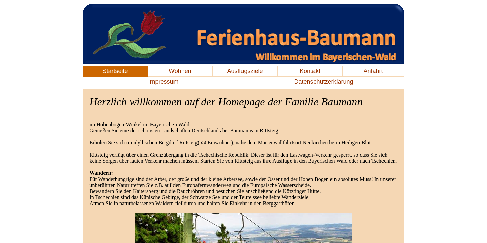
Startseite (115, 71)
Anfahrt (373, 71)
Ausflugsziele (245, 71)
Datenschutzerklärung (323, 81)
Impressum (163, 81)
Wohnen (180, 71)
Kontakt (310, 71)
